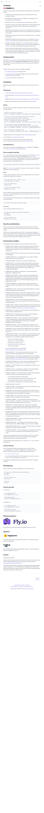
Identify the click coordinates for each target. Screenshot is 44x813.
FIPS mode (3, 57)
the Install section (28, 86)
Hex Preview (30, 804)
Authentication (4, 21)
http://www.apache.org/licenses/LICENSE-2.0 (29, 777)
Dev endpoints (3, 26)
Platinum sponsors (5, 15)
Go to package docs (24, 805)
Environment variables (6, 12)
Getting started (5, 9)
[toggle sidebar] (15, 1)
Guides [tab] (2, 4)
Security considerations (6, 11)
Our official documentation (27, 104)
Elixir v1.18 (32, 208)
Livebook (6, 1)
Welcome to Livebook (5, 7)
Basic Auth (3, 62)
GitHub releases (32, 143)
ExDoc (26, 809)
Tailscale (2, 67)
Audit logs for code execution (6, 49)
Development (4, 14)
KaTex (23, 65)
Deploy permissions (4, 34)
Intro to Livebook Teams (5, 29)
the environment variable (28, 656)
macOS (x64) (37, 137)
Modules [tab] (7, 4)
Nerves (21, 200)
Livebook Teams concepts (5, 50)
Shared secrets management (6, 43)
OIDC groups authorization (6, 41)
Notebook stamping (4, 24)
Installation (4, 10)
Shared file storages (4, 44)
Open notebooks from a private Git (7, 46)
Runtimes (2, 23)
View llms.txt (31, 805)
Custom (2, 68)
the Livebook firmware (28, 199)
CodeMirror (35, 21)
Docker (2, 54)
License (3, 18)
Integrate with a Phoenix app (6, 47)
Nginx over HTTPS (4, 58)
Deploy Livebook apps (5, 31)
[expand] (15, 7)
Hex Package (25, 804)
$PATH (21, 256)
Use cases (2, 20)
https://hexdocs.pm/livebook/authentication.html (32, 486)
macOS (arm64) (34, 133)
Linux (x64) (37, 135)
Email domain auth (4, 38)
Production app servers (5, 37)
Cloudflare (3, 64)
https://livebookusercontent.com (29, 502)
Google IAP (3, 65)
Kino (32, 26)
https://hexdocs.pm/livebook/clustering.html (31, 420)
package (28, 225)
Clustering (3, 55)
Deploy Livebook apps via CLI (6, 32)
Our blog (24, 113)
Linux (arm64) (32, 135)
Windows (26, 135)
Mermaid (24, 63)
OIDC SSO (3, 40)
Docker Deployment (26, 179)
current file (35, 804)
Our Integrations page (26, 108)
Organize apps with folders (6, 35)
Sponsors (3, 16)
